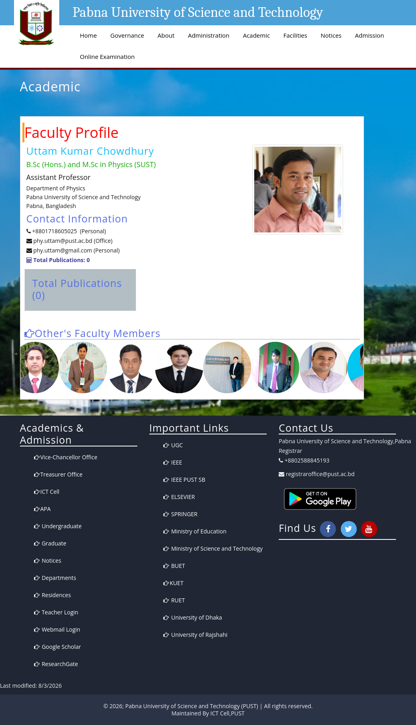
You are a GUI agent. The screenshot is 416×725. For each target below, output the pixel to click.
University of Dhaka (192, 617)
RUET (174, 600)
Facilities (295, 35)
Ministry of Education (195, 531)
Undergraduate (58, 526)
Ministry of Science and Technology (213, 548)
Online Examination (107, 57)
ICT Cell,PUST (227, 713)
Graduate (50, 543)
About (166, 35)
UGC (173, 445)
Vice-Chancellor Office (66, 457)
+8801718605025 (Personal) (69, 231)
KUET (173, 583)
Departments (55, 578)
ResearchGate (56, 664)
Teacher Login (56, 612)
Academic (256, 35)
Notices (331, 35)
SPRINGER (180, 514)
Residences (52, 595)
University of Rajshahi (195, 634)
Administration (208, 35)
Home (88, 35)
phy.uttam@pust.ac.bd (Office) (72, 240)
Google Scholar (57, 646)
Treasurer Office (58, 474)
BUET (174, 565)
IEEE (172, 462)
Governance (127, 35)
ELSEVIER (179, 497)
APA (42, 509)
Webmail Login (57, 629)
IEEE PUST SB (184, 479)
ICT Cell (47, 491)
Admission (369, 35)
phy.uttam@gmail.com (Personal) (76, 250)
